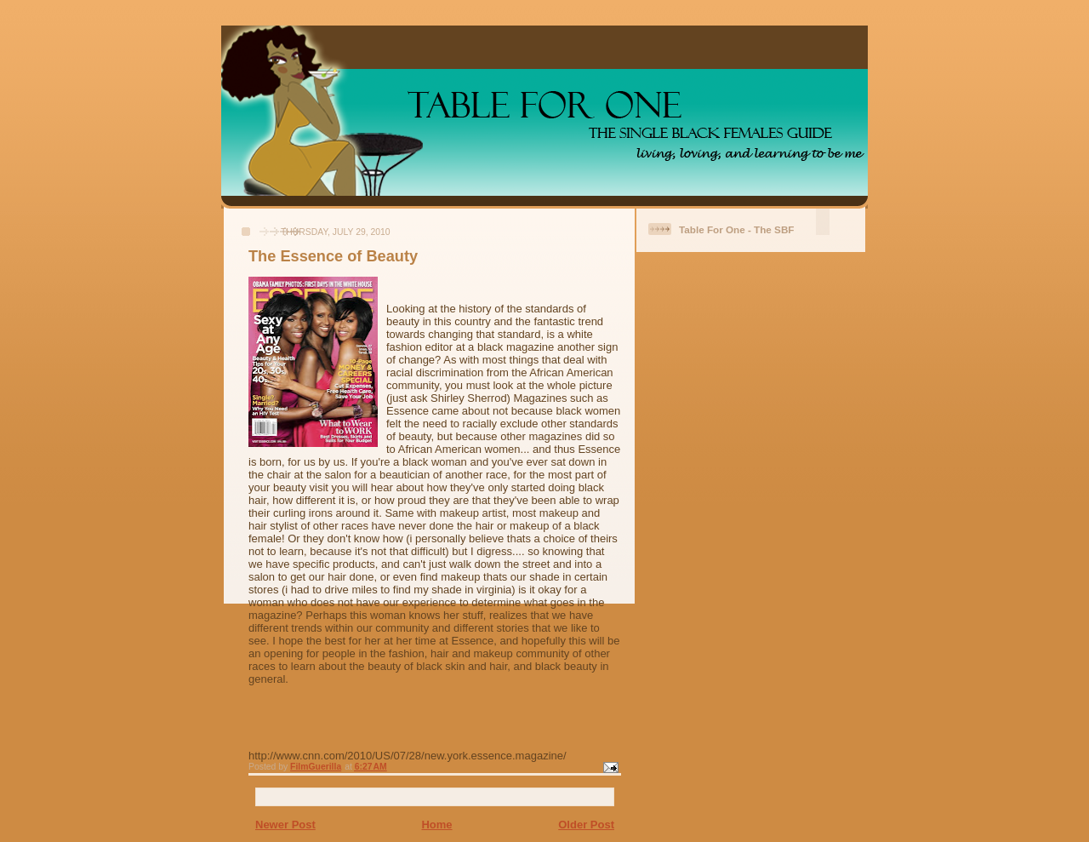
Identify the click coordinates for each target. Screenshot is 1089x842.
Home (436, 824)
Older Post (586, 824)
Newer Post (285, 824)
